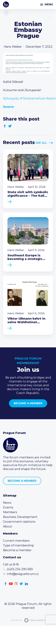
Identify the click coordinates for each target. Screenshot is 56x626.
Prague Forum (6, 4)
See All (41, 142)
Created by (28, 620)
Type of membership (18, 545)
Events (8, 507)
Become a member (28, 403)
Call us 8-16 (11, 564)
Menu (49, 4)
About (7, 526)
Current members (16, 540)
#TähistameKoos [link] (32, 98)
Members (10, 512)
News (7, 502)
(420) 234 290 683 (20, 569)
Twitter (10, 126)
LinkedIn (26, 584)
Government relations (19, 521)
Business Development (20, 517)
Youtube (11, 584)
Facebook (5, 126)
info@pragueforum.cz (23, 574)
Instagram (16, 584)
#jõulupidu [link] (11, 98)
